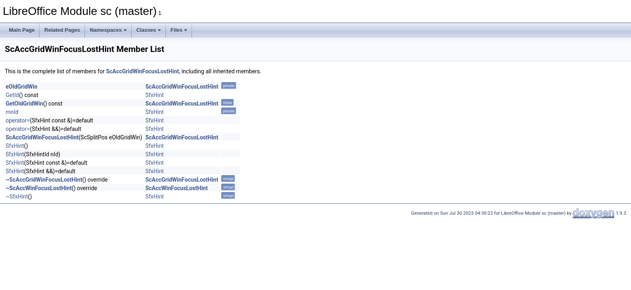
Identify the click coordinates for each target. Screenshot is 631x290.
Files (179, 30)
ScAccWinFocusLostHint (176, 188)
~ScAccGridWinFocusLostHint (44, 179)
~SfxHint (17, 196)
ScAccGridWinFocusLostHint (142, 71)
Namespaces (108, 30)
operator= (18, 120)
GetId (12, 95)
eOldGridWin (21, 86)
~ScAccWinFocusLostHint (39, 188)
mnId (12, 112)
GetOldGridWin (24, 103)
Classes (148, 30)
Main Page (22, 30)
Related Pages (62, 30)
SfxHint (154, 95)
